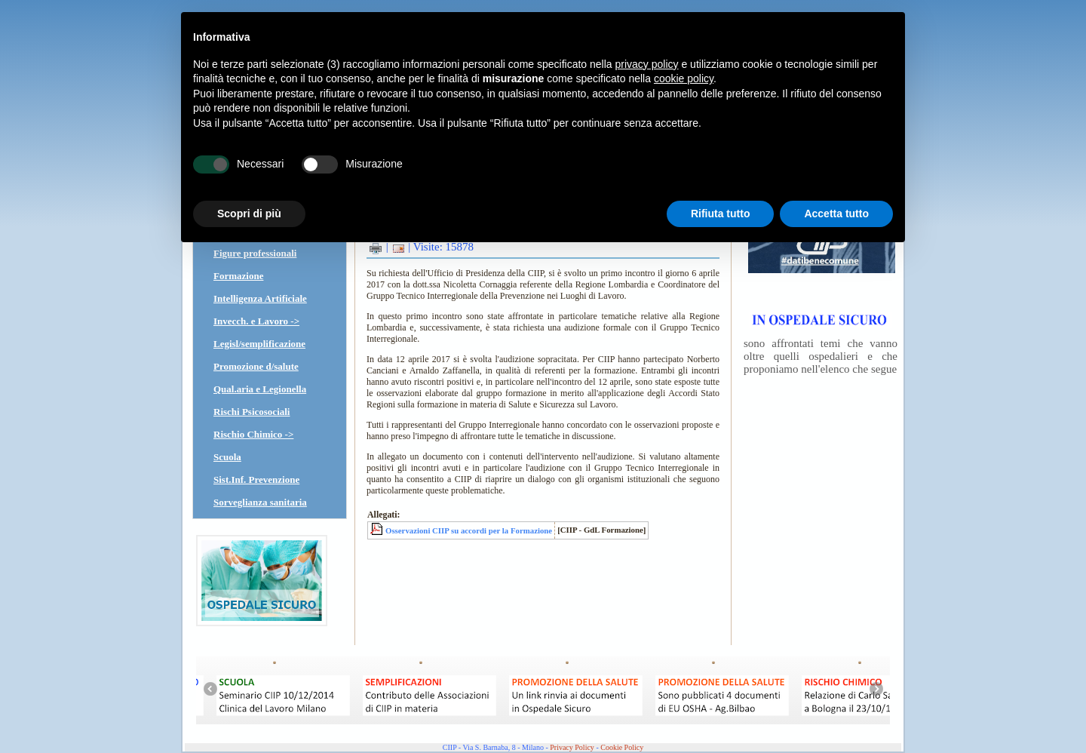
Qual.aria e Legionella (259, 389)
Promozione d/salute (256, 366)
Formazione (238, 275)
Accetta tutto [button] (836, 213)
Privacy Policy (572, 747)
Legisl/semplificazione (259, 343)
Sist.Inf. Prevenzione (256, 479)
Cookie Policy (621, 747)
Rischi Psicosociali (251, 411)
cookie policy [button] (683, 78)
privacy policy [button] (647, 64)
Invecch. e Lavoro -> (256, 321)
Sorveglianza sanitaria (260, 502)
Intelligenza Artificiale (260, 298)
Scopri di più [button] (249, 213)
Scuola (227, 457)
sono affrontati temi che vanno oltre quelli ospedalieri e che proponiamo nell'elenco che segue (820, 356)
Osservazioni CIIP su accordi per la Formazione (468, 530)
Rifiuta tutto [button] (720, 213)
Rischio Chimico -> (253, 434)
